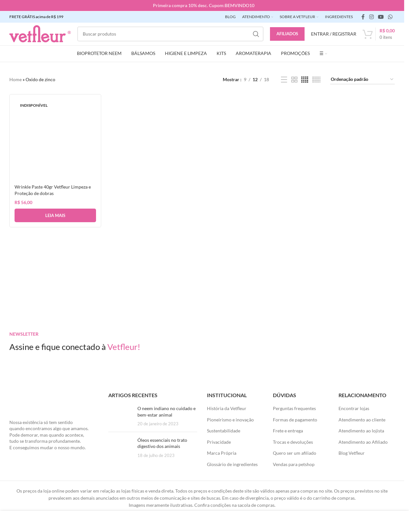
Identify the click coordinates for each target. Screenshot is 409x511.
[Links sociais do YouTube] (381, 16)
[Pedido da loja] (362, 79)
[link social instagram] (371, 16)
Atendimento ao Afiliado (363, 441)
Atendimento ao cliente (362, 419)
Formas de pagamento (295, 419)
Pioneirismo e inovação (230, 419)
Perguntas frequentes (294, 408)
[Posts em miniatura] (120, 416)
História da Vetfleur (226, 408)
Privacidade (219, 441)
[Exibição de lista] (284, 79)
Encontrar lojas (354, 408)
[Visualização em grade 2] (294, 79)
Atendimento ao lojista (361, 430)
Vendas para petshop (294, 464)
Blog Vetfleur (352, 453)
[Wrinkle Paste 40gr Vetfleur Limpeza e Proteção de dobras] (55, 139)
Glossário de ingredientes (232, 464)
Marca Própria (221, 453)
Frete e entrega (288, 430)
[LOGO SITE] (40, 33)
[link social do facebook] (363, 16)
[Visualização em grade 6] (316, 79)
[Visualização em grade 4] (304, 79)
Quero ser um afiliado (294, 453)
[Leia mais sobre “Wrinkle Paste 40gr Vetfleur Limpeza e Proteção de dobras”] (55, 215)
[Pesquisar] (170, 33)
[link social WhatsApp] (390, 16)
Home (15, 79)
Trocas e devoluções (293, 441)
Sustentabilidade (223, 430)
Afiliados (287, 33)
